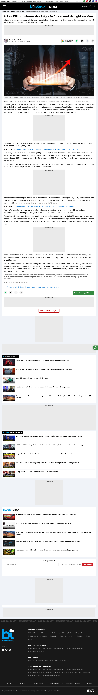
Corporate (79, 633)
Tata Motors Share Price (37, 648)
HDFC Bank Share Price (75, 648)
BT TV (73, 636)
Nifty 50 (40, 660)
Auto (88, 636)
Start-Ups (64, 636)
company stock (20, 11)
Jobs (30, 639)
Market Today (33, 633)
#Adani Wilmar (30, 287)
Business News (5, 11)
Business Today (5, 1)
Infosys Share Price (54, 672)
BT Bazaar (14, 1)
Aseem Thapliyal (15, 39)
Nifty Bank (49, 660)
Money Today (67, 633)
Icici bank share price (83, 672)
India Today (22, 1)
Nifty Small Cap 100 (62, 660)
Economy (45, 633)
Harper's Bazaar (59, 1)
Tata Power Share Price (52, 675)
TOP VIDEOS (13, 432)
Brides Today (68, 1)
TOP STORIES (11, 356)
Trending (44, 636)
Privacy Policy (54, 683)
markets (13, 11)
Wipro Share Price (35, 675)
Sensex (31, 660)
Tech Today (56, 633)
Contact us (22, 683)
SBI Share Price (68, 672)
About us (8, 683)
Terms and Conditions (73, 683)
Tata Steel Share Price (36, 651)
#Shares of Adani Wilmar (15, 287)
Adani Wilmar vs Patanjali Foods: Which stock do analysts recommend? (44, 206)
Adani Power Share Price (56, 648)
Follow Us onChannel (83, 293)
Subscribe (84, 6)
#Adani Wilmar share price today (47, 287)
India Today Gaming (38, 1)
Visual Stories (33, 636)
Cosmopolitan (49, 1)
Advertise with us (38, 683)
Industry (80, 636)
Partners (89, 683)
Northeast (29, 1)
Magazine (54, 636)
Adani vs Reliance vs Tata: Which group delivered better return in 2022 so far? (46, 149)
